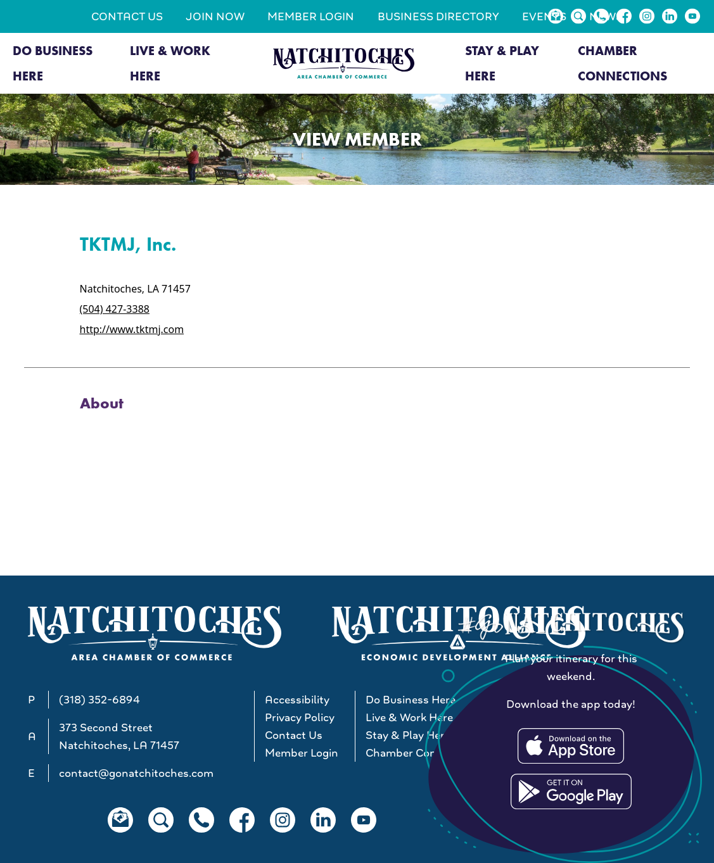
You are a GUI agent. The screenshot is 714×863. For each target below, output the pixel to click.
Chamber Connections (622, 63)
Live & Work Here (170, 63)
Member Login (310, 16)
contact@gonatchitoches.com (136, 773)
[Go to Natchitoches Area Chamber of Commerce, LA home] (343, 63)
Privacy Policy (300, 717)
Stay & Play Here (502, 63)
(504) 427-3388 (115, 309)
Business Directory (438, 16)
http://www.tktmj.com (132, 329)
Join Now (215, 16)
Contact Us (127, 16)
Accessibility (297, 699)
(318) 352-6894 (99, 699)
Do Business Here (52, 63)
